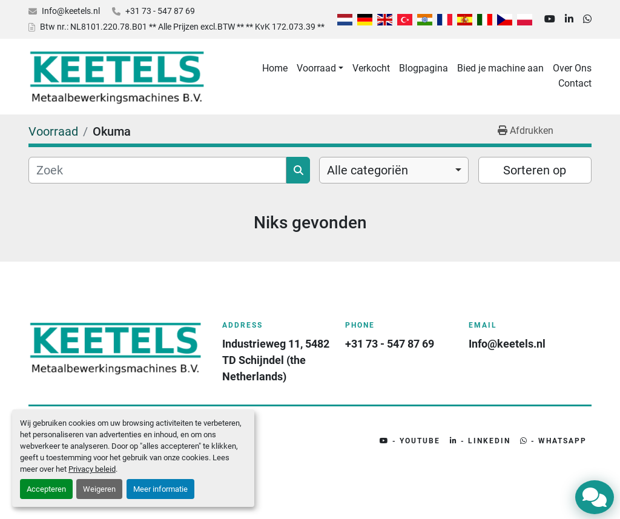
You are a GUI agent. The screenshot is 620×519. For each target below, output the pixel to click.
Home (275, 68)
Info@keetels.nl (71, 11)
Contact (575, 83)
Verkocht (371, 68)
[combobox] (394, 170)
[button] (320, 68)
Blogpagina (423, 68)
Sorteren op (534, 170)
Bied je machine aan (500, 68)
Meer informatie (160, 489)
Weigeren (99, 489)
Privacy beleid (92, 469)
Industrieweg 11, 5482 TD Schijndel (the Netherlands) (276, 360)
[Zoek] (157, 170)
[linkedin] (569, 19)
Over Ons (572, 68)
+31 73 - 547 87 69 (160, 11)
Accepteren (46, 489)
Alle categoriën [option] (367, 170)
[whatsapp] (587, 19)
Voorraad (316, 68)
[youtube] (549, 19)
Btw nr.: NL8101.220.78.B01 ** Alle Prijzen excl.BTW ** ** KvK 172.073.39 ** (182, 26)
